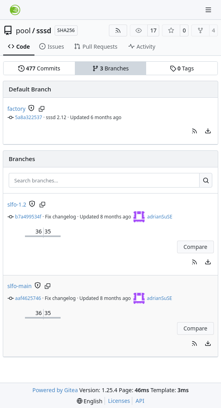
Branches (110, 68)
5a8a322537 (28, 117)
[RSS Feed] (118, 30)
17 (153, 30)
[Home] (15, 10)
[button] (194, 131)
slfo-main (20, 286)
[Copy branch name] (41, 109)
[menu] (208, 131)
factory (17, 108)
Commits (39, 68)
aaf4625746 (28, 298)
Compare (195, 246)
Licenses (119, 400)
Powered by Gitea (55, 390)
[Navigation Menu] (209, 9)
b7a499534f (28, 216)
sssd (43, 30)
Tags (182, 68)
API (139, 400)
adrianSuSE (159, 216)
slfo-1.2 (17, 204)
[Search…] (205, 180)
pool (23, 30)
